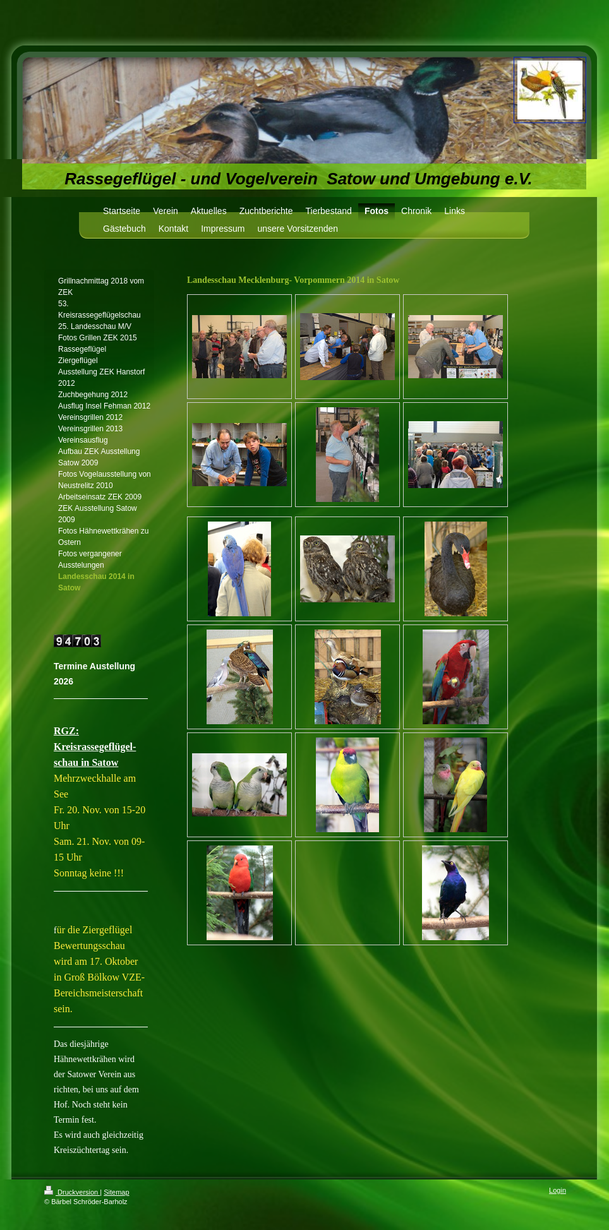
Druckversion (72, 1192)
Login (557, 1190)
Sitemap (116, 1192)
